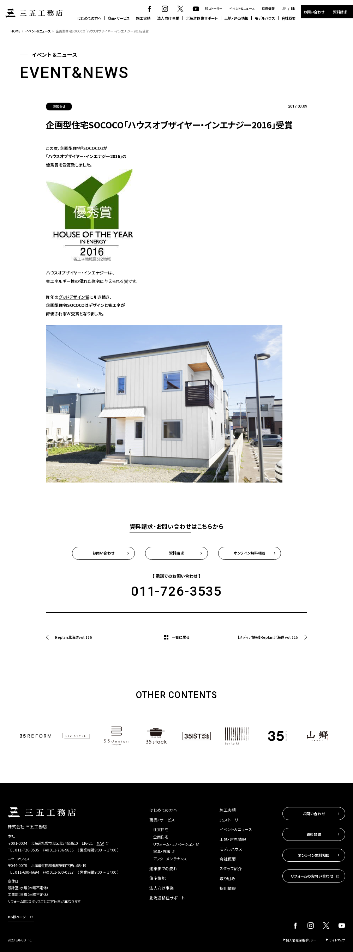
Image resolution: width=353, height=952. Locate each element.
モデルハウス (265, 18)
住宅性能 (157, 878)
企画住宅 (160, 836)
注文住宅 (160, 829)
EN (293, 8)
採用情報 (268, 8)
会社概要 (288, 18)
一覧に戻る (180, 637)
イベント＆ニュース (242, 8)
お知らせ (59, 106)
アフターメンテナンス (170, 858)
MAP (100, 843)
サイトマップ (337, 940)
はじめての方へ (89, 18)
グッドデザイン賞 (74, 297)
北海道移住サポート (202, 18)
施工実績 (143, 18)
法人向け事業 (168, 18)
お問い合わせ (314, 11)
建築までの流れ (163, 868)
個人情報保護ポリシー (301, 940)
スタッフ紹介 (231, 868)
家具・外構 (161, 851)
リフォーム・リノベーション (173, 844)
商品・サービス (119, 18)
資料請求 (340, 11)
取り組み (227, 878)
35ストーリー (213, 8)
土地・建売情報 (236, 18)
